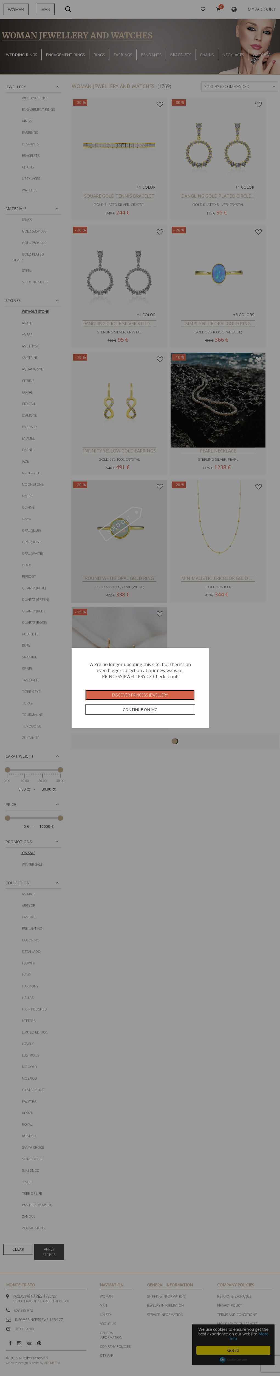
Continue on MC (140, 709)
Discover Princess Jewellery (140, 695)
